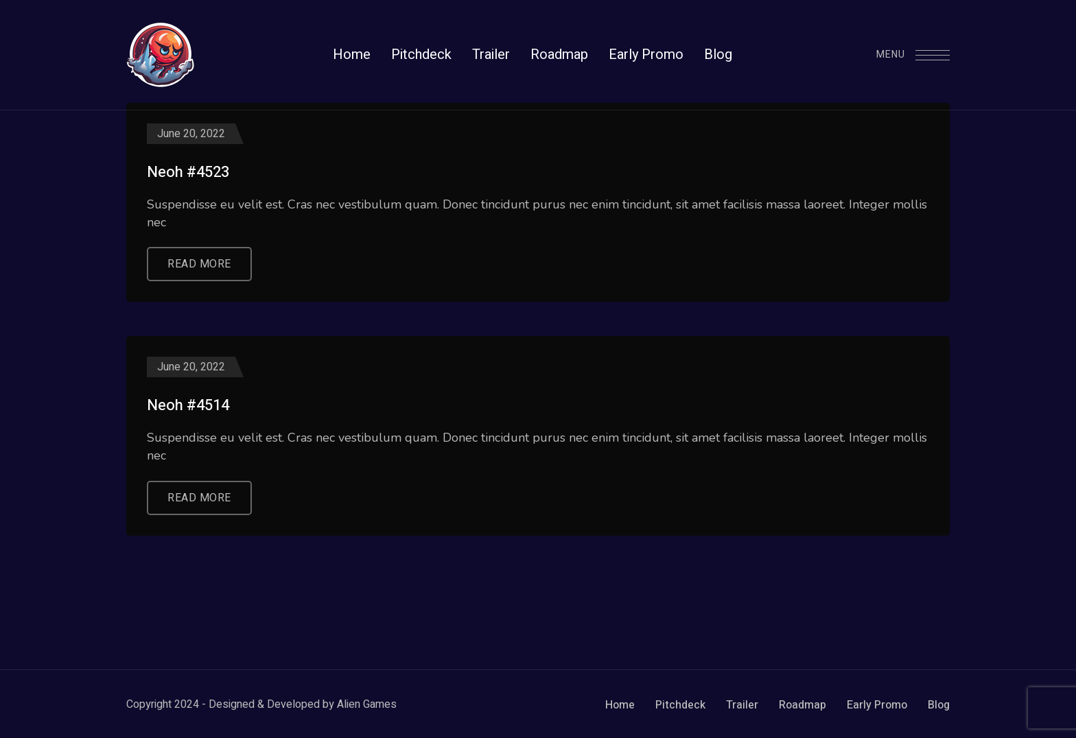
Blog (939, 705)
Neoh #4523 (188, 172)
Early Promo (877, 705)
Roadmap (802, 705)
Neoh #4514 (188, 405)
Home (620, 705)
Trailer (742, 705)
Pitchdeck (680, 705)
